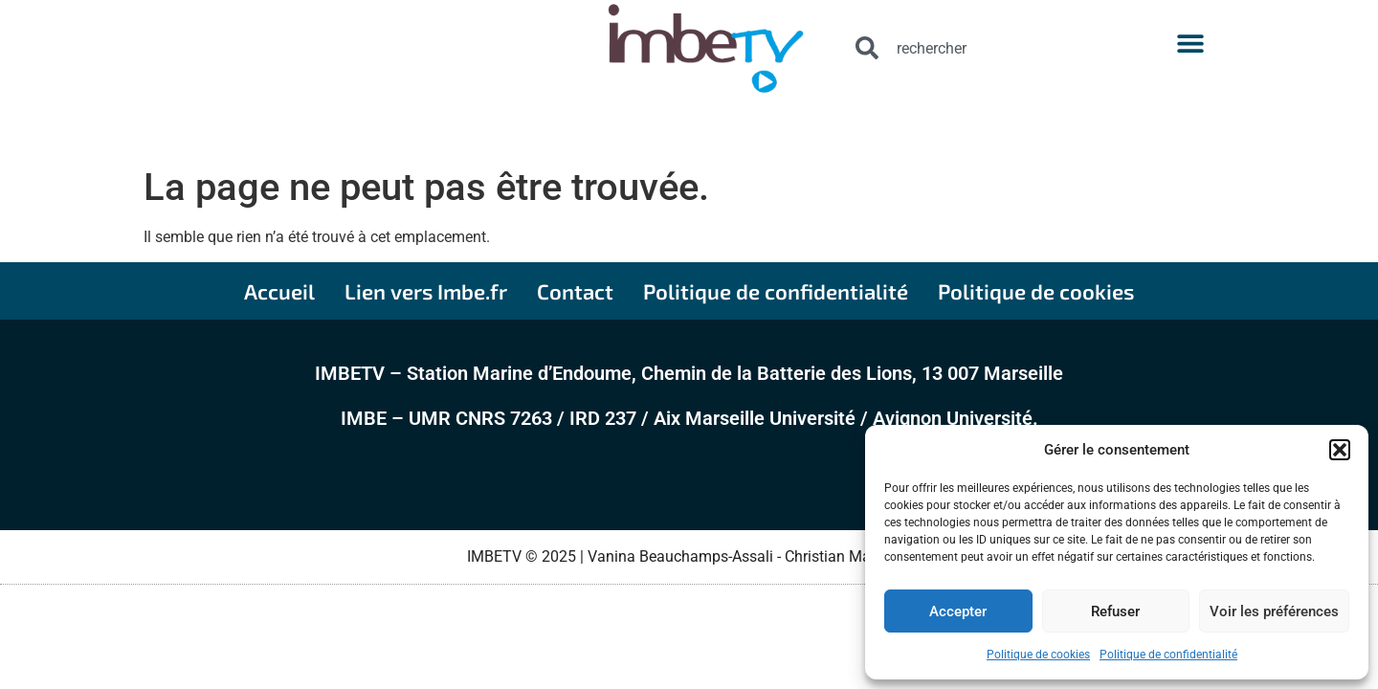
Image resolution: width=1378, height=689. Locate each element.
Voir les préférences (1274, 611)
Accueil (279, 290)
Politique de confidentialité (1168, 654)
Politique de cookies (1038, 654)
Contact (575, 290)
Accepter (958, 611)
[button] (1339, 449)
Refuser (1115, 611)
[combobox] (976, 48)
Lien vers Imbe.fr (425, 290)
